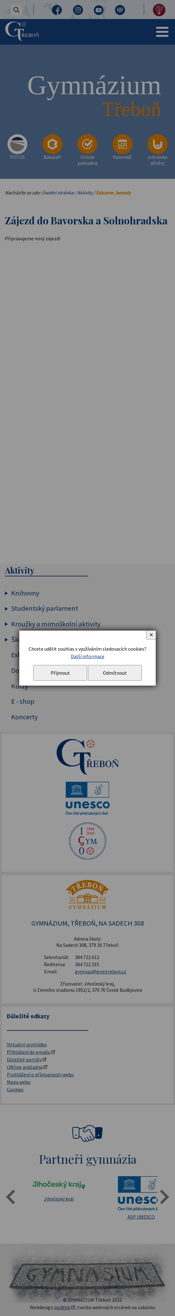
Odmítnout (115, 673)
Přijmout (60, 673)
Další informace (87, 656)
